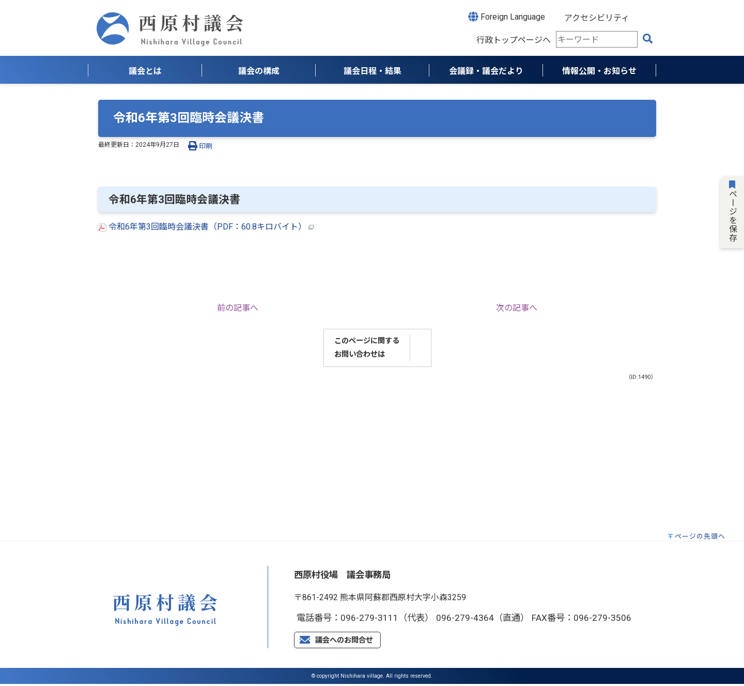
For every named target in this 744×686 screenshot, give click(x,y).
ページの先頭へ (700, 536)
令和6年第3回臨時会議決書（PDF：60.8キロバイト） (206, 227)
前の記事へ (237, 308)
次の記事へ (516, 308)
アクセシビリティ (596, 18)
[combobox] (596, 39)
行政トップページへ (513, 40)
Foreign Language (506, 16)
